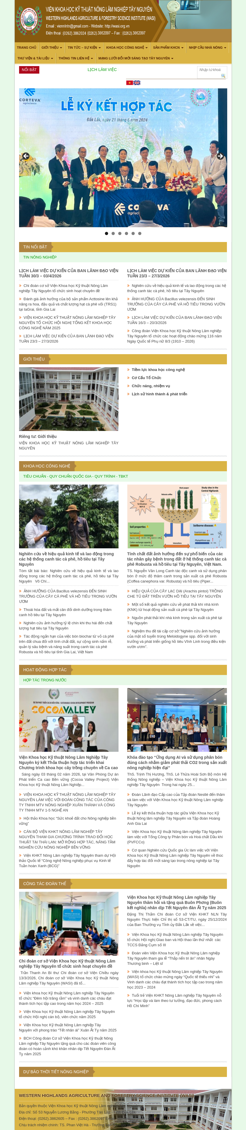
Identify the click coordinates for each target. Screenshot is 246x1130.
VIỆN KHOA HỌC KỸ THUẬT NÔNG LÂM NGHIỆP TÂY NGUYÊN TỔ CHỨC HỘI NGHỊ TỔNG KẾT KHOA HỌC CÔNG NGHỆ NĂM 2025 (67, 322)
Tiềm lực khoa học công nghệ (158, 369)
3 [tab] (119, 233)
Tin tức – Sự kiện (82, 47)
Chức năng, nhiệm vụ (151, 386)
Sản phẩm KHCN (166, 47)
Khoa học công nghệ (125, 47)
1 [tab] (106, 233)
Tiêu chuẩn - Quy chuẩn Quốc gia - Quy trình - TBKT (75, 476)
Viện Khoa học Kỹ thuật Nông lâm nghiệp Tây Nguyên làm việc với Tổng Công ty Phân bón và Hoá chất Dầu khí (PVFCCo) (175, 836)
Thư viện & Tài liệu (33, 58)
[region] (123, 158)
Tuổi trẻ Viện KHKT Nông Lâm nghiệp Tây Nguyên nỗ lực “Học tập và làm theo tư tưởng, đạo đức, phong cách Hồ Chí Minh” (174, 1000)
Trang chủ (26, 47)
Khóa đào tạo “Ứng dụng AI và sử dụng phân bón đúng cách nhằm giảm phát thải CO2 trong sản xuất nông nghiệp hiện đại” (177, 762)
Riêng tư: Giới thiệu (38, 436)
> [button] (220, 156)
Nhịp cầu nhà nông (206, 47)
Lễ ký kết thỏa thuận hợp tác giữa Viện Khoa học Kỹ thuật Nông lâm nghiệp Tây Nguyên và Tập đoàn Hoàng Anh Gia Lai (173, 818)
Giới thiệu (50, 47)
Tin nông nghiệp (40, 257)
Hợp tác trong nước (45, 680)
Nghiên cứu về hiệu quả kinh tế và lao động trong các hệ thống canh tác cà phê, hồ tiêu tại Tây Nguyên (66, 559)
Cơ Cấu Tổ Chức (146, 378)
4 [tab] (126, 233)
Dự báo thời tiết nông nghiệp (56, 1071)
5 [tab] (133, 233)
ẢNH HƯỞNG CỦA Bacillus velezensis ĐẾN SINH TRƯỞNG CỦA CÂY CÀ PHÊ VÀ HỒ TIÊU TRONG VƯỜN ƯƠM (176, 304)
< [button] (26, 156)
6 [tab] (139, 233)
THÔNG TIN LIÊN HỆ (74, 58)
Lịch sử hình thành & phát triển (159, 394)
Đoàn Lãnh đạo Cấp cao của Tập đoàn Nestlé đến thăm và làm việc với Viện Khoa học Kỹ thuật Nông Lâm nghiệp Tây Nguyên (176, 799)
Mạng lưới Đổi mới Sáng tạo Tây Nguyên (134, 58)
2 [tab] (113, 233)
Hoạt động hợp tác (45, 669)
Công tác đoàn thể (44, 883)
